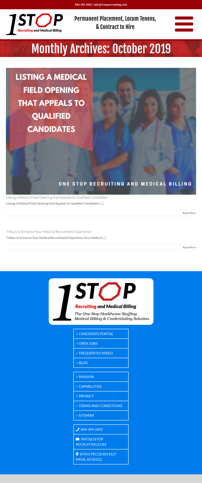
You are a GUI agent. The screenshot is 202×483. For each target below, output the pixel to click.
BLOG (83, 363)
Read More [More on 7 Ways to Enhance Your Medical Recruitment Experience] (189, 247)
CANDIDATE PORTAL (96, 334)
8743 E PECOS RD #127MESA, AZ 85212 (96, 457)
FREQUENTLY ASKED (96, 353)
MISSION (86, 377)
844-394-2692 (89, 429)
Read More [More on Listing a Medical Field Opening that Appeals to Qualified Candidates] (189, 213)
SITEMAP (86, 415)
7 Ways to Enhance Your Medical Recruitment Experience (48, 231)
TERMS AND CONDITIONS (100, 406)
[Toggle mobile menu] (185, 23)
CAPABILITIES (90, 386)
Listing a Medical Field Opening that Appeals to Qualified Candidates (57, 197)
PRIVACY (86, 396)
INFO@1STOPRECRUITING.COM (91, 442)
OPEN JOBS (88, 343)
